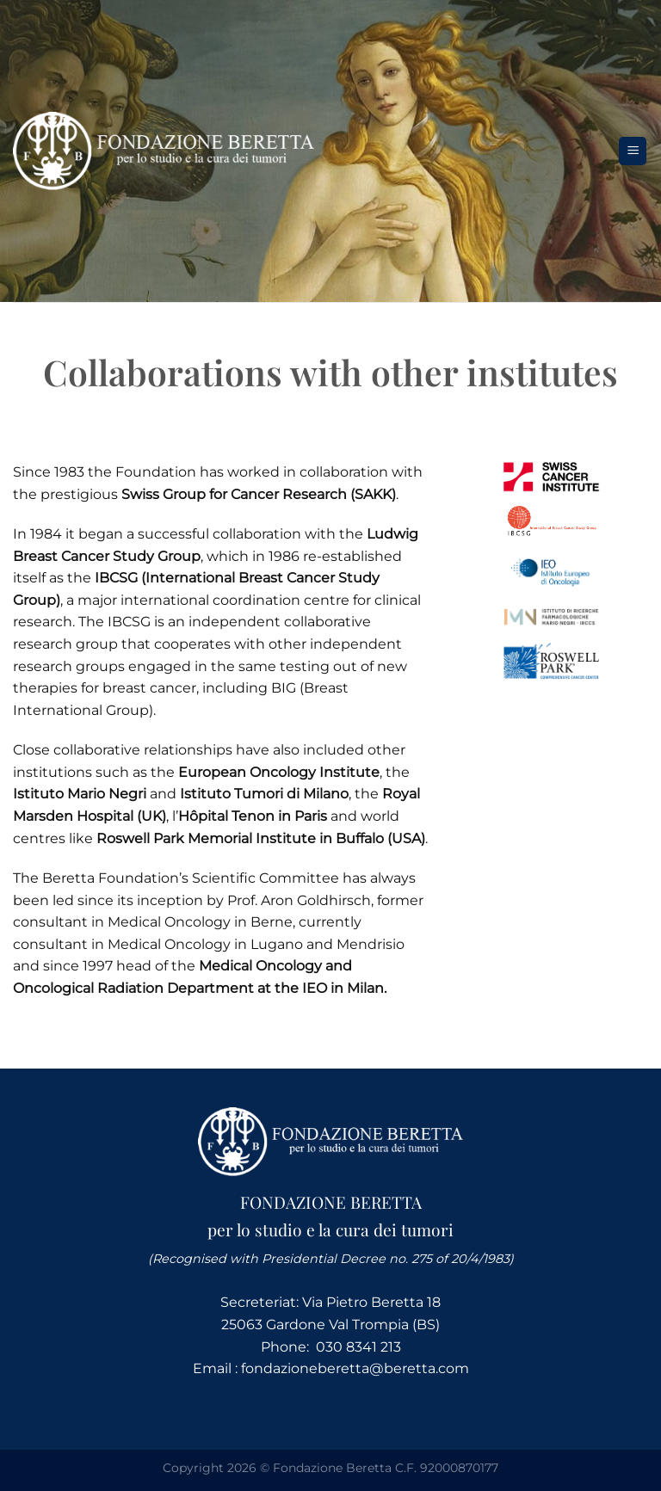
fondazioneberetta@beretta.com (355, 1368)
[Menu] (632, 151)
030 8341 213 (358, 1347)
